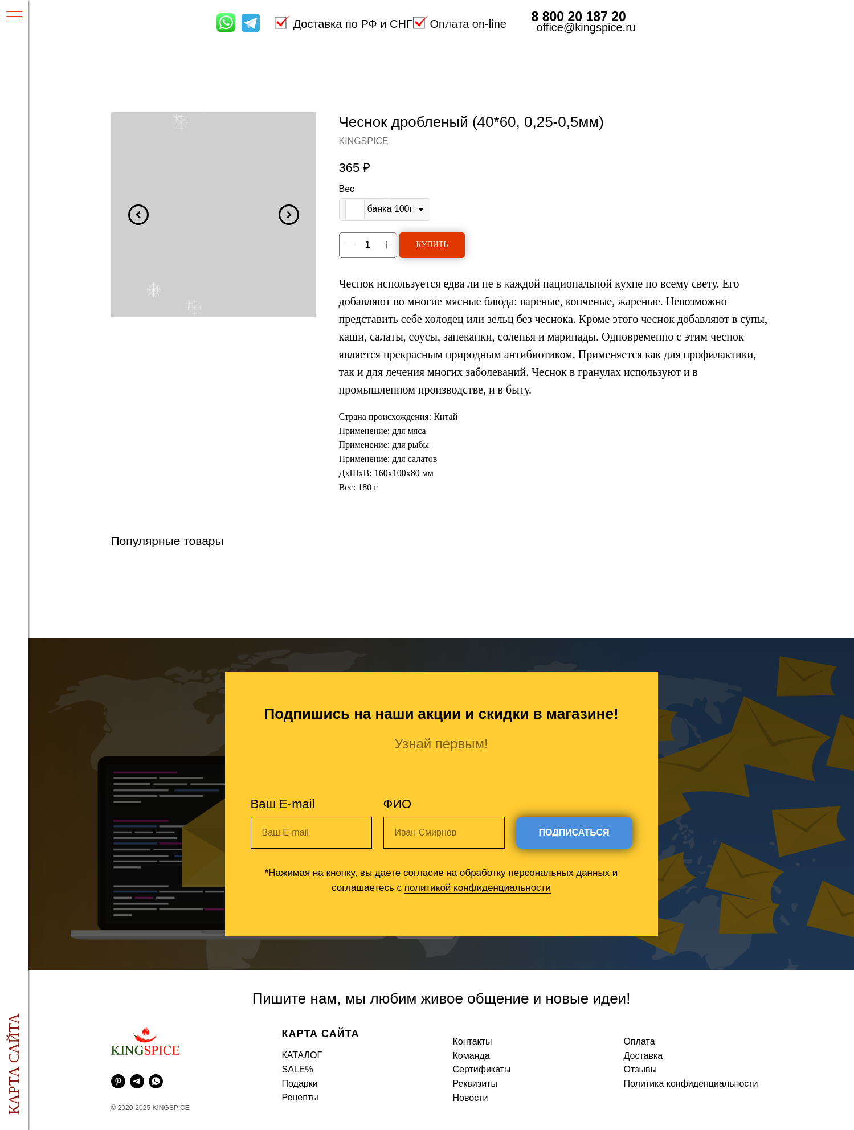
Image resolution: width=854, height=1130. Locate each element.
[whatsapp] (156, 1081)
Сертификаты (482, 1069)
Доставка (643, 1056)
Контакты (472, 1041)
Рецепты (300, 1097)
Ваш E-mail (283, 804)
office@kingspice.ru (586, 27)
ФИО (397, 804)
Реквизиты (475, 1083)
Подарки (300, 1083)
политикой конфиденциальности (477, 887)
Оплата (639, 1041)
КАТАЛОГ (302, 1055)
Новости (470, 1098)
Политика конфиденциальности (691, 1083)
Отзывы (640, 1069)
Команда (471, 1056)
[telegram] (137, 1081)
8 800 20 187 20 (579, 16)
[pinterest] (118, 1081)
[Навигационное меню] (14, 17)
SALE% (297, 1069)
